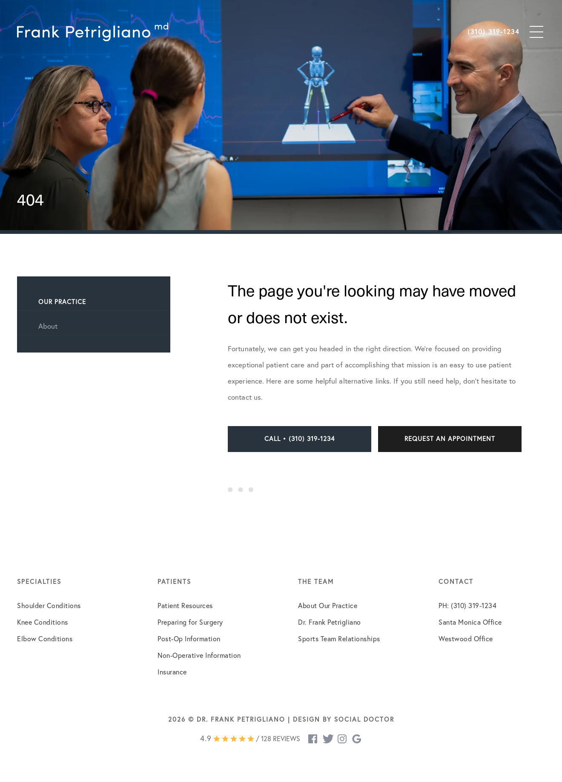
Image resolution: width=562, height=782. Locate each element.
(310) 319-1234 (493, 32)
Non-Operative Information (199, 655)
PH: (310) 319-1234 (467, 605)
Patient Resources (185, 605)
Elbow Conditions (44, 638)
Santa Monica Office (470, 622)
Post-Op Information (189, 638)
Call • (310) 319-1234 (299, 439)
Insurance (172, 672)
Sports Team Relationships (339, 638)
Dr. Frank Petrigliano (329, 622)
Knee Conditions (42, 622)
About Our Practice (327, 605)
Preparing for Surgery (190, 622)
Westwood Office (466, 638)
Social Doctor (364, 719)
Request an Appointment (449, 439)
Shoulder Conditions (49, 605)
